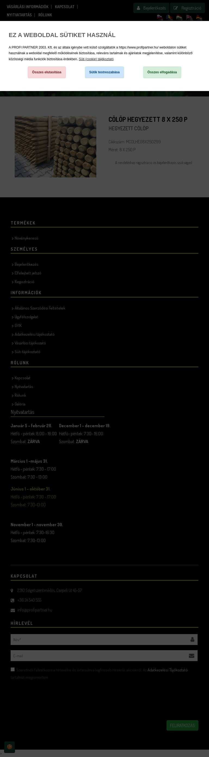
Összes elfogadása (162, 72)
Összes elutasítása (46, 72)
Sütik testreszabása (104, 72)
